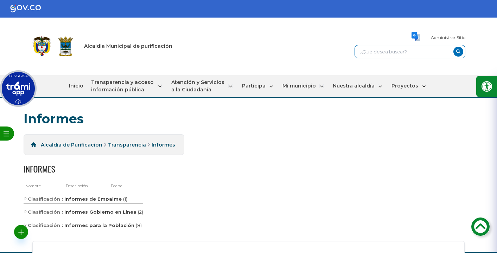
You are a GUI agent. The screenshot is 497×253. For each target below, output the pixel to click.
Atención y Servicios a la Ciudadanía (198, 86)
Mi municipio (298, 86)
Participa (253, 86)
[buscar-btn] (458, 52)
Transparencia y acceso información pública (125, 86)
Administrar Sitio (448, 37)
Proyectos (402, 86)
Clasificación (42, 199)
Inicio (79, 86)
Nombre (33, 185)
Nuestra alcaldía (352, 86)
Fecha (116, 185)
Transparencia (127, 145)
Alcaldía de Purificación (71, 145)
